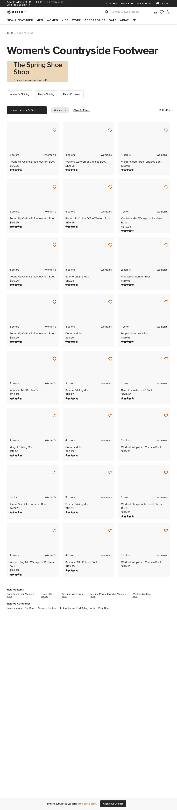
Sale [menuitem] (113, 20)
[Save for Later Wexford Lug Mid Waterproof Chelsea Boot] (54, 530)
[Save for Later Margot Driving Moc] (54, 415)
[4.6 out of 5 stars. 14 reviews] (16, 574)
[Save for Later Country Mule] (110, 301)
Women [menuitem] (52, 20)
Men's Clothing (46, 93)
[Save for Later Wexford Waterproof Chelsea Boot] (110, 129)
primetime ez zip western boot (20, 594)
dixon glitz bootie (46, 594)
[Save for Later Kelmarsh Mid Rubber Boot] (54, 358)
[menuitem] (163, 3)
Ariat (10, 32)
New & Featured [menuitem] (20, 20)
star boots (30, 607)
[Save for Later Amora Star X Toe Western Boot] (54, 472)
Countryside (25, 32)
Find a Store (127, 3)
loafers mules (14, 607)
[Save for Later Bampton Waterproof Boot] (166, 358)
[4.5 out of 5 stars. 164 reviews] (128, 341)
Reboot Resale (144, 3)
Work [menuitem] (76, 20)
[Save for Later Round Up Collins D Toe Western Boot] (54, 129)
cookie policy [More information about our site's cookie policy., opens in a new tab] (90, 803)
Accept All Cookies (113, 804)
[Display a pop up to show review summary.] (26, 169)
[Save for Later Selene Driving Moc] (110, 244)
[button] (168, 12)
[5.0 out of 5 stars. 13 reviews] (16, 511)
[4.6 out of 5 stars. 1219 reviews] (72, 169)
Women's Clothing (19, 93)
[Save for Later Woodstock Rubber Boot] (166, 244)
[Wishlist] (162, 12)
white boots (104, 607)
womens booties (47, 607)
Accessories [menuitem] (95, 20)
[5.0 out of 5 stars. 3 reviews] (128, 398)
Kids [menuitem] (65, 20)
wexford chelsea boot (142, 594)
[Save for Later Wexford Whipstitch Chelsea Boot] (166, 415)
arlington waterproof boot (72, 594)
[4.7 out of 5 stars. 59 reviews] (72, 341)
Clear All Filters (81, 109)
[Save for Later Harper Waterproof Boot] (166, 301)
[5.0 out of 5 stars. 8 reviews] (128, 516)
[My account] (155, 12)
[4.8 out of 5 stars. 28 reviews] (72, 284)
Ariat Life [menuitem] (128, 20)
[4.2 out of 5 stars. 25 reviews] (128, 230)
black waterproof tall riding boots (77, 607)
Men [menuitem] (40, 20)
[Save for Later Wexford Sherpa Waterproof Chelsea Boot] (166, 472)
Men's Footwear (72, 93)
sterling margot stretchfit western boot (108, 594)
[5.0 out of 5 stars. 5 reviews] (16, 455)
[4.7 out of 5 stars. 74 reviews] (16, 169)
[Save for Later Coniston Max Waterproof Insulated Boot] (166, 186)
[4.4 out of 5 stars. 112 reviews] (16, 398)
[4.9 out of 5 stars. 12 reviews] (128, 284)
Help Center (111, 3)
